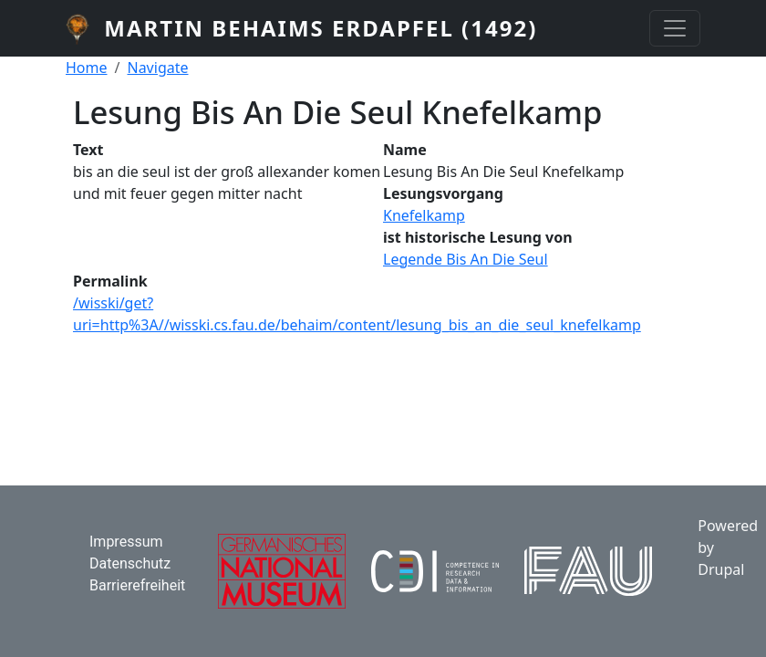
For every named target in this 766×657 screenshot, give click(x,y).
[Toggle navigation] (674, 28)
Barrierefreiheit (137, 585)
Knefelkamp (424, 215)
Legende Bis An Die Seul (465, 259)
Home (87, 67)
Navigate (157, 67)
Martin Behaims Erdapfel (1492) (320, 28)
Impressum (126, 541)
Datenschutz (130, 563)
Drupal (721, 569)
